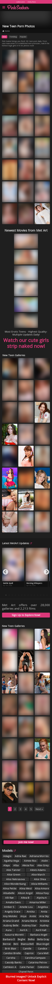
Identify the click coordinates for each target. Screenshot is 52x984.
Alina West (25, 888)
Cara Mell (43, 953)
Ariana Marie (29, 920)
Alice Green (13, 874)
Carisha (10, 957)
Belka (31, 939)
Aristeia (44, 920)
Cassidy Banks (13, 962)
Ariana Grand (11, 920)
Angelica (43, 907)
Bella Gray (43, 939)
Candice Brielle (12, 953)
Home (6, 31)
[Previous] (5, 572)
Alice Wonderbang (15, 883)
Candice (42, 948)
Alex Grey (43, 865)
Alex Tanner (13, 870)
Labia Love (20, 2)
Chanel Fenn (26, 971)
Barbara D (9, 939)
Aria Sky (44, 916)
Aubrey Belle (10, 925)
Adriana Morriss (39, 856)
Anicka (31, 911)
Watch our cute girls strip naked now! (26, 343)
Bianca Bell (27, 944)
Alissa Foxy (42, 893)
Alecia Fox (28, 865)
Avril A (23, 930)
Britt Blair (10, 948)
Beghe (21, 939)
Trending (13, 37)
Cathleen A (9, 967)
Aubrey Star (29, 925)
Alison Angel (25, 893)
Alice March (38, 874)
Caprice (29, 953)
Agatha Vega (11, 860)
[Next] (46, 572)
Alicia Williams (39, 883)
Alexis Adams (38, 870)
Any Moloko (10, 916)
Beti (15, 944)
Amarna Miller (37, 902)
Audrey (44, 925)
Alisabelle (8, 893)
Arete (33, 916)
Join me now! (26, 842)
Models (9, 850)
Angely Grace (12, 911)
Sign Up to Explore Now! (26, 615)
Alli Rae (9, 897)
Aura (8, 930)
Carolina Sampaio (35, 957)
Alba (16, 865)
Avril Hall (41, 930)
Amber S (9, 907)
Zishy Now (32, 2)
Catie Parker (27, 967)
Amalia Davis (13, 902)
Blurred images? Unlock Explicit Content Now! (26, 978)
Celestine (43, 967)
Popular (23, 37)
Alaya (6, 865)
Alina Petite (10, 888)
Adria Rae (20, 856)
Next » (39, 809)
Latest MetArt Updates (17, 543)
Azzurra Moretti (14, 934)
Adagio (7, 856)
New (4, 37)
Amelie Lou (26, 907)
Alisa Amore (42, 888)
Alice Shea (40, 879)
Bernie (7, 944)
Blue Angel (42, 944)
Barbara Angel (38, 934)
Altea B (25, 897)
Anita (44, 911)
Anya (23, 916)
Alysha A (42, 897)
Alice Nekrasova (15, 879)
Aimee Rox (30, 860)
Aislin (44, 860)
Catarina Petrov (38, 962)
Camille (27, 948)
